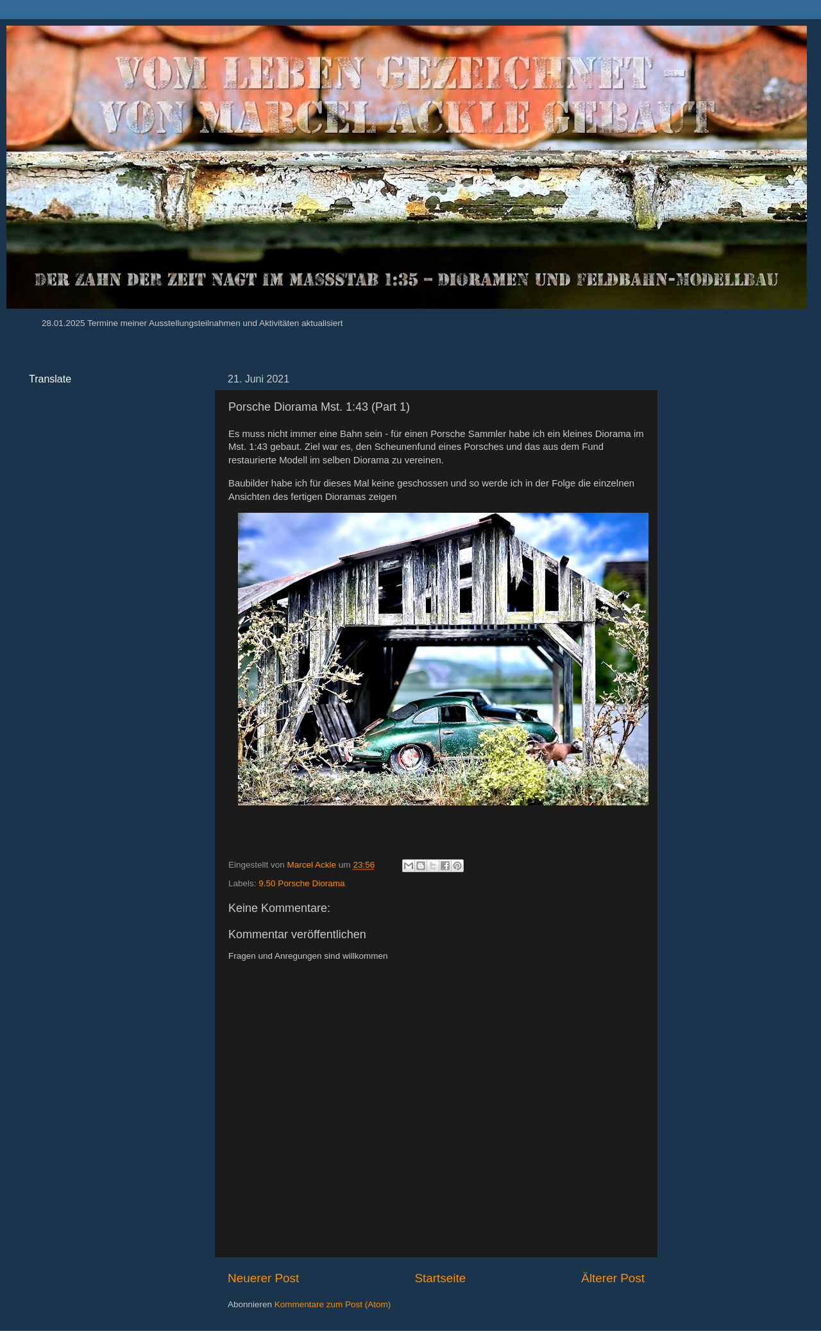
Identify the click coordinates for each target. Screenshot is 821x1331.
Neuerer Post (263, 1278)
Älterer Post (613, 1278)
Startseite (440, 1278)
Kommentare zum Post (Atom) (333, 1304)
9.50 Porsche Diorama (301, 883)
